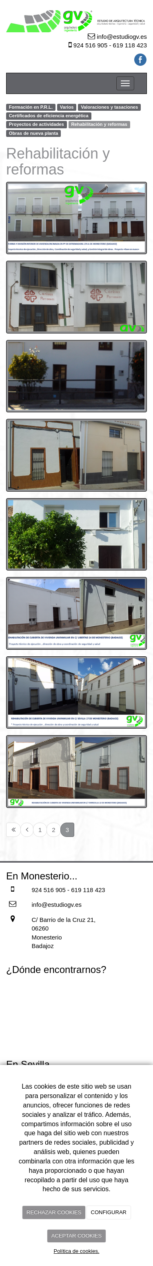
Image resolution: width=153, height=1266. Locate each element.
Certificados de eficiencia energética (49, 115)
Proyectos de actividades (36, 124)
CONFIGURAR (108, 1212)
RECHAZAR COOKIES (54, 1212)
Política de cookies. (76, 1251)
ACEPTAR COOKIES (76, 1235)
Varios (67, 107)
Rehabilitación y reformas (99, 124)
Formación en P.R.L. (31, 107)
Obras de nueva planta (33, 133)
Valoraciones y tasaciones (109, 107)
